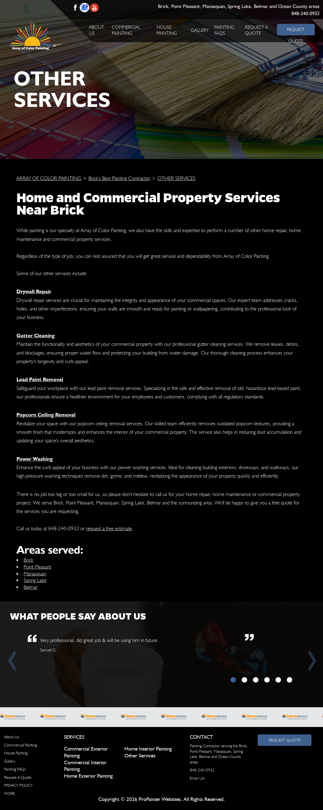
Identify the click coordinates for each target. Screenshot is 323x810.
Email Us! (197, 778)
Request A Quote (17, 777)
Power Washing (34, 459)
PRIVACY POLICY (18, 785)
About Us (11, 736)
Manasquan (35, 574)
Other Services (139, 755)
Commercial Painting (20, 745)
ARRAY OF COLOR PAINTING (48, 178)
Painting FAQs (15, 769)
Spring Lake (35, 580)
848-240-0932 (305, 13)
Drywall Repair (33, 291)
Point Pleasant (37, 567)
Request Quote (284, 740)
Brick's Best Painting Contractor (119, 178)
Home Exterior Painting (88, 776)
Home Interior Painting (148, 749)
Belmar (31, 587)
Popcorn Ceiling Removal (46, 415)
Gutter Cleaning (35, 335)
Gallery (200, 30)
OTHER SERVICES (176, 178)
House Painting (15, 753)
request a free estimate (109, 528)
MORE (9, 793)
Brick (28, 560)
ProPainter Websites (160, 799)
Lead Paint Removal (39, 379)
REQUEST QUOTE (296, 31)
